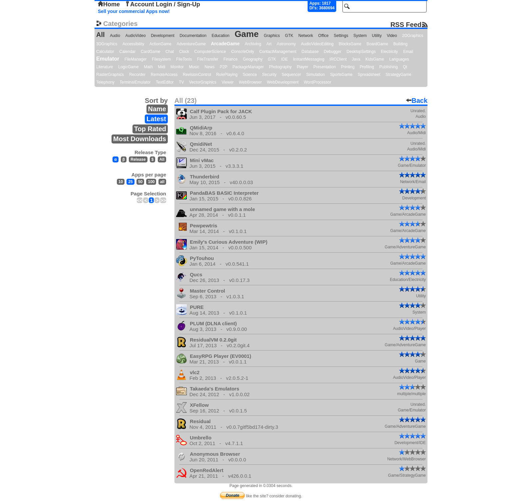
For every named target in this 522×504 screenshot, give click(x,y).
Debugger (333, 51)
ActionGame (160, 44)
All (100, 34)
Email (408, 51)
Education (220, 35)
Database (310, 51)
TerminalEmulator (135, 82)
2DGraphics (412, 35)
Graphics (272, 35)
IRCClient (338, 59)
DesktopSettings (361, 51)
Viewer (228, 82)
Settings (341, 35)
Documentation (192, 35)
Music (194, 67)
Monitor (177, 67)
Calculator (105, 51)
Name (157, 109)
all (162, 181)
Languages (399, 59)
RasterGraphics (110, 74)
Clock (184, 51)
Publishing (388, 67)
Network (305, 35)
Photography (280, 67)
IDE (284, 59)
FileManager (136, 59)
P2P (223, 67)
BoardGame (377, 44)
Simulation (315, 74)
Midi (161, 67)
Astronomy (286, 44)
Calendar (128, 51)
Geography (252, 59)
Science (250, 74)
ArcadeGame (225, 43)
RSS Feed (406, 24)
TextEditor (164, 82)
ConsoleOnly (242, 51)
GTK (289, 35)
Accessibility (133, 44)
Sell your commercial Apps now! (134, 11)
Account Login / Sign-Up (162, 4)
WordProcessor (317, 82)
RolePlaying (226, 74)
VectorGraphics (202, 82)
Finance (230, 59)
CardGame (150, 51)
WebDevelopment (283, 82)
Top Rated (150, 128)
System (360, 35)
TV (181, 82)
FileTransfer (207, 59)
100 (151, 181)
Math (148, 67)
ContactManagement (277, 51)
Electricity (389, 51)
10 (121, 181)
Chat (169, 51)
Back (416, 100)
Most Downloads (139, 138)
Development (162, 35)
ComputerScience (210, 51)
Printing (348, 67)
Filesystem (161, 59)
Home (109, 4)
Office (323, 35)
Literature (104, 67)
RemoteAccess (164, 74)
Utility (377, 35)
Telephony (105, 82)
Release (137, 159)
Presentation (324, 67)
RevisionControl (197, 74)
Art (268, 44)
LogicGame (128, 67)
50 (140, 181)
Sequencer (291, 74)
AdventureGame (190, 44)
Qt (405, 67)
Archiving (253, 44)
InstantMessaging (308, 59)
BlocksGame (350, 44)
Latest (156, 119)
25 (130, 181)
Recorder (137, 74)
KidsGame (375, 59)
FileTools (184, 59)
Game (247, 34)
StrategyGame (398, 74)
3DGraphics (106, 44)
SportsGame (341, 74)
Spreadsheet (369, 74)
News (210, 67)
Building (400, 44)
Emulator (107, 59)
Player (302, 67)
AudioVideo (135, 35)
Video (392, 35)
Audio (115, 35)
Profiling (367, 67)
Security (269, 74)
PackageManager (248, 67)
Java (356, 59)
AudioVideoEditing (317, 44)
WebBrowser (250, 82)
